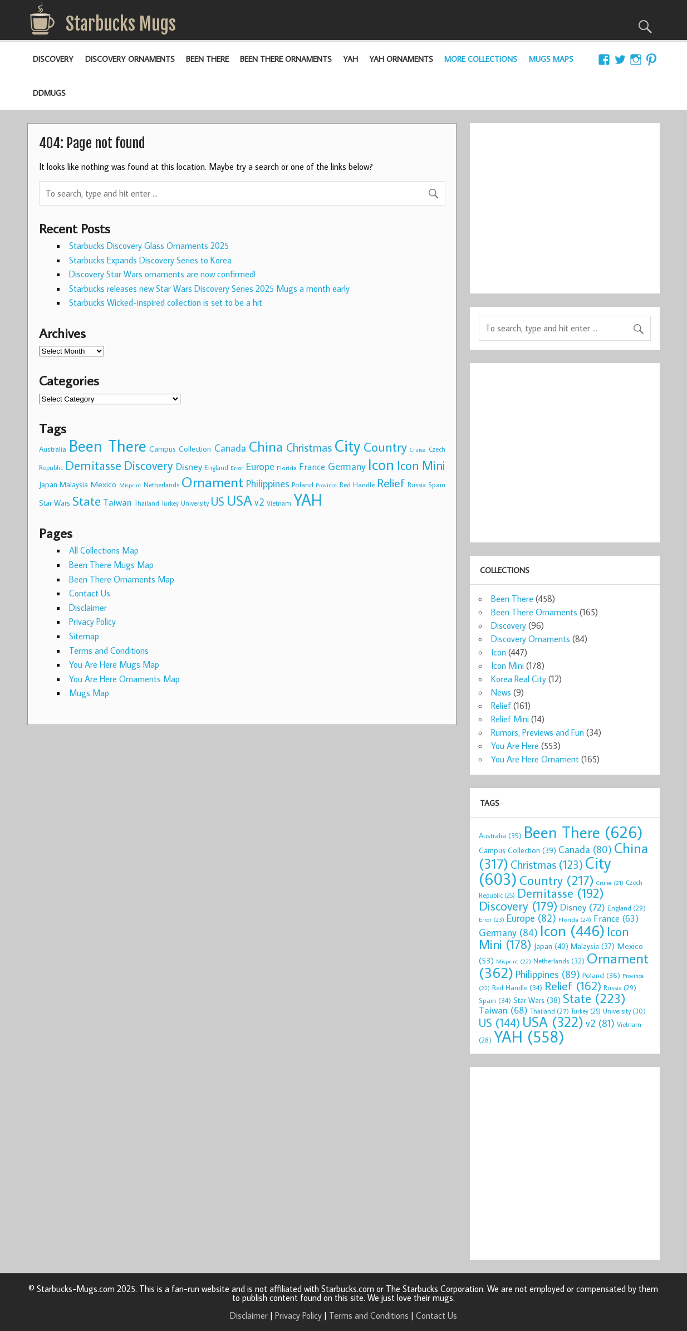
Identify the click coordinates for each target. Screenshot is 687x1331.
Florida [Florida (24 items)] (287, 467)
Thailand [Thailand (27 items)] (146, 503)
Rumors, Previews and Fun (537, 732)
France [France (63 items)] (312, 466)
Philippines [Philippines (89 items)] (267, 483)
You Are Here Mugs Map (114, 664)
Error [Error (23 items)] (236, 468)
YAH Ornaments (401, 58)
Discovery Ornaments (130, 58)
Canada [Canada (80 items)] (230, 448)
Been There (207, 58)
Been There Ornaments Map (121, 579)
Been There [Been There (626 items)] (107, 445)
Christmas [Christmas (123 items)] (309, 447)
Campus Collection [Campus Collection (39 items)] (180, 449)
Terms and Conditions (109, 650)
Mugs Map (89, 692)
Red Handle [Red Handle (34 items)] (357, 484)
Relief (501, 705)
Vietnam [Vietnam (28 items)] (279, 502)
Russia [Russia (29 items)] (417, 484)
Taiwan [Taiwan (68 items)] (117, 502)
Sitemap (84, 636)
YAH (350, 58)
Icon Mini (507, 665)
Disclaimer (88, 607)
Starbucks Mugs (121, 24)
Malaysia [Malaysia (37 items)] (74, 484)
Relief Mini (510, 719)
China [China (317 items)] (266, 446)
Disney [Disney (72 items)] (189, 466)
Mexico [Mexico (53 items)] (103, 484)
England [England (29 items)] (216, 467)
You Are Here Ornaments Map (124, 678)
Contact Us (89, 593)
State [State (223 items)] (86, 500)
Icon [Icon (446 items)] (381, 464)
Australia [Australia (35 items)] (52, 449)
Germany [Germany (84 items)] (347, 466)
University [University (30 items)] (195, 502)
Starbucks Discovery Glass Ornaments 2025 (149, 245)
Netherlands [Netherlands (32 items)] (161, 484)
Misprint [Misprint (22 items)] (130, 485)
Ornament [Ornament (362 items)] (212, 481)
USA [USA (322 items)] (239, 500)
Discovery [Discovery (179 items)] (148, 465)
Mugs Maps (551, 58)
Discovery (53, 58)
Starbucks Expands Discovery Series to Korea (150, 260)
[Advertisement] (565, 201)
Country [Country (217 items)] (385, 446)
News (501, 692)
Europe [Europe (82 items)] (260, 466)
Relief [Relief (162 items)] (391, 483)
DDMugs (49, 92)
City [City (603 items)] (347, 445)
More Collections (480, 58)
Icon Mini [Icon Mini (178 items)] (421, 465)
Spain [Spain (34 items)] (436, 484)
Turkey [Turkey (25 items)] (170, 503)
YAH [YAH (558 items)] (307, 500)
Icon (498, 652)
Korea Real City (518, 678)
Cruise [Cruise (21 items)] (417, 449)
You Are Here (515, 745)
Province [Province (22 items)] (326, 485)
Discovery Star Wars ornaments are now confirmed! (162, 274)
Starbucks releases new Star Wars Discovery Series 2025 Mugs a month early (209, 288)
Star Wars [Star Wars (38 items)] (54, 503)
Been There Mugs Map (111, 564)
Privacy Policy (92, 621)
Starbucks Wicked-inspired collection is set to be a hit (165, 302)
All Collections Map (104, 550)
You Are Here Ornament (535, 759)
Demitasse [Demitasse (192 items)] (93, 465)
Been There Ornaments (286, 58)
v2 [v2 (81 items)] (259, 502)
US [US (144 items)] (217, 501)
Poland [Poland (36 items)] (302, 484)
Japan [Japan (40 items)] (48, 484)
